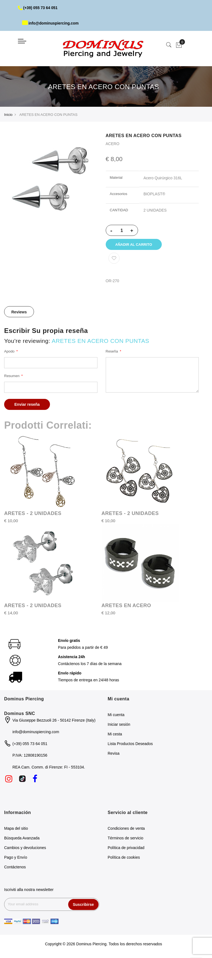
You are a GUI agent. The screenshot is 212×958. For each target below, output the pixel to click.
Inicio (8, 115)
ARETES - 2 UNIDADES (33, 514)
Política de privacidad (126, 849)
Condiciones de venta (126, 829)
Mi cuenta (116, 715)
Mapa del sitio (16, 829)
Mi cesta (115, 735)
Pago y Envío (15, 858)
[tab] (19, 312)
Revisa (114, 754)
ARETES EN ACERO (126, 606)
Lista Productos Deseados (130, 744)
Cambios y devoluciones (25, 849)
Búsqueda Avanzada (21, 839)
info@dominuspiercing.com (51, 23)
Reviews (19, 313)
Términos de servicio (125, 839)
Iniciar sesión (119, 725)
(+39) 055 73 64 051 (38, 8)
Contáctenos (15, 868)
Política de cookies (124, 858)
